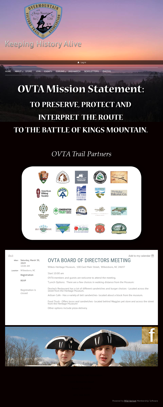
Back (10, 255)
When (16, 260)
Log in (83, 62)
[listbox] (141, 256)
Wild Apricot (130, 400)
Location (14, 270)
